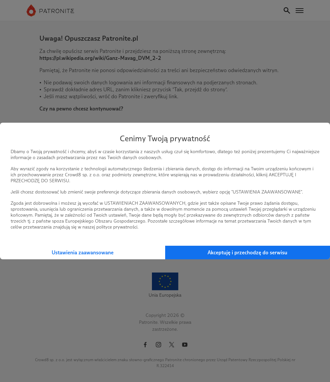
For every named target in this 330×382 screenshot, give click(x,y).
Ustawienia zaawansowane (83, 252)
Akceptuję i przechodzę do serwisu (247, 252)
